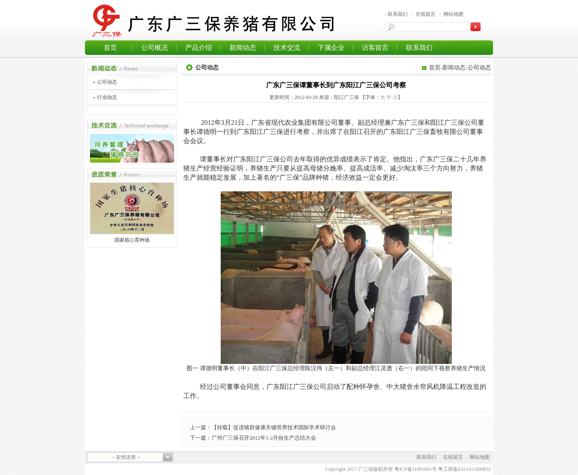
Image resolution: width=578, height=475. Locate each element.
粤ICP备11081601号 (415, 469)
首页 (110, 47)
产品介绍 (198, 47)
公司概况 (154, 47)
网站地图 (453, 14)
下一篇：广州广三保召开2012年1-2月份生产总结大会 (253, 438)
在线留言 (426, 14)
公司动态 (107, 82)
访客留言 (375, 47)
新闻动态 (242, 47)
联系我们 (398, 14)
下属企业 (331, 47)
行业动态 (107, 97)
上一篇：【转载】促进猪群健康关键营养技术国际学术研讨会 (263, 427)
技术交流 (287, 47)
